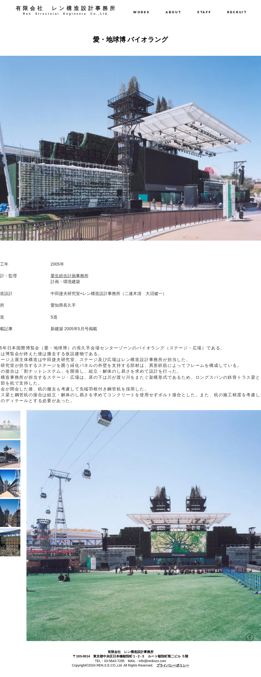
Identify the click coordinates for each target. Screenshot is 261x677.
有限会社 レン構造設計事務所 (66, 8)
